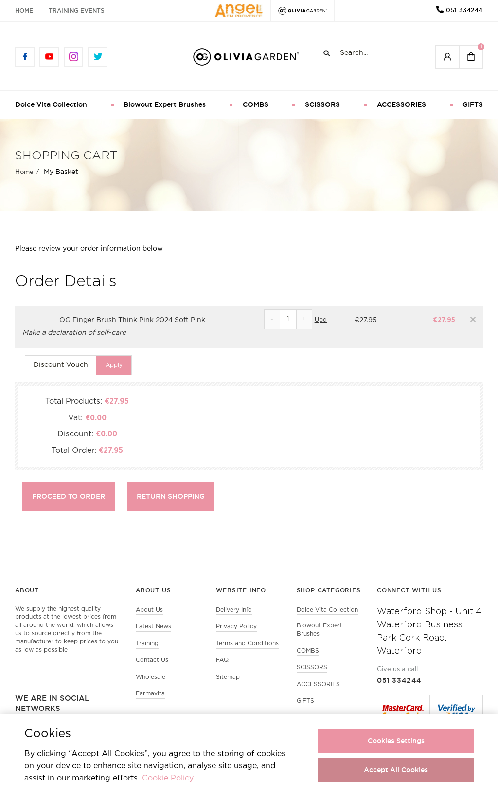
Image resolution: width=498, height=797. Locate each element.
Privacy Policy (236, 626)
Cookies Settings (396, 741)
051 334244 (464, 10)
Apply (114, 364)
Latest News (153, 626)
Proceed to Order (68, 496)
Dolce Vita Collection (51, 104)
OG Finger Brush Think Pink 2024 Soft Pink (132, 320)
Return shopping (171, 496)
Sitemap (228, 677)
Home (24, 10)
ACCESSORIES (401, 104)
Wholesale (150, 677)
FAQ (222, 660)
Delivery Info (234, 610)
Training (147, 643)
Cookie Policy (168, 778)
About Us (149, 610)
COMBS (255, 104)
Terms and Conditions (247, 643)
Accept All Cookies (396, 770)
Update (325, 320)
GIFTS (472, 104)
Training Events (77, 10)
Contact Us (152, 660)
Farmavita (150, 694)
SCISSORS (322, 104)
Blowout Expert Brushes (165, 104)
